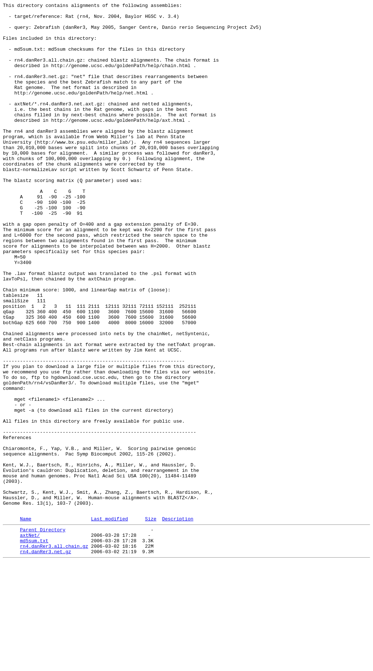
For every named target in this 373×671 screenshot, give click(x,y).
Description (177, 621)
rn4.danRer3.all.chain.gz (54, 653)
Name (25, 621)
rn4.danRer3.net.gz (45, 659)
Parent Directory (43, 633)
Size (150, 621)
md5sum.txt (34, 646)
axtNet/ (30, 640)
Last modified (109, 621)
